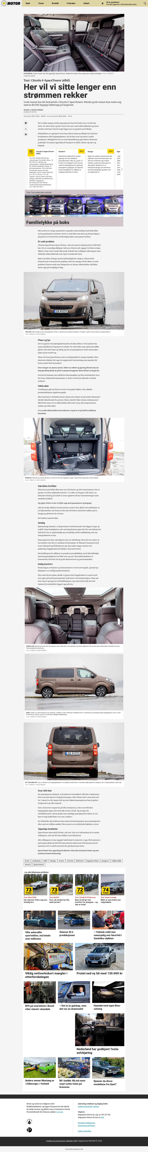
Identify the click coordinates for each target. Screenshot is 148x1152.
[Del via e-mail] (26, 134)
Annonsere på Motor (86, 1126)
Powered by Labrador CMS (74, 1149)
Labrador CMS (71, 1141)
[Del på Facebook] (26, 123)
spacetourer (38, 865)
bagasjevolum (93, 861)
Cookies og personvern (55, 1141)
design (53, 861)
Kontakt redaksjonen (86, 1123)
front (27, 861)
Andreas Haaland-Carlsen (88, 1107)
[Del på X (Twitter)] (26, 129)
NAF (102, 1117)
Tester (41, 3)
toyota (28, 865)
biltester (80, 861)
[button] (120, 889)
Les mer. (59, 1112)
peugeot (105, 861)
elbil (45, 861)
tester (61, 861)
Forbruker (71, 3)
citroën (70, 861)
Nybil (28, 3)
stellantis (36, 861)
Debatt (86, 3)
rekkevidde (116, 861)
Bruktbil (55, 3)
